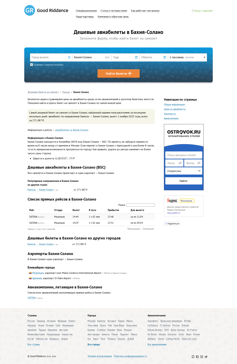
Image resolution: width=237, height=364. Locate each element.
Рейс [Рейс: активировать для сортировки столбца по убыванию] (31, 210)
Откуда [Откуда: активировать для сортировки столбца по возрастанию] (58, 210)
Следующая (148, 228)
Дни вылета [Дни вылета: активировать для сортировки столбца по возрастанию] (137, 210)
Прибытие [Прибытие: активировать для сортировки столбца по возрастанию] (113, 210)
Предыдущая (133, 228)
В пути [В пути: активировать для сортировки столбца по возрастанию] (92, 210)
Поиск (136, 204)
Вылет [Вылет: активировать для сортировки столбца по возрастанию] (76, 210)
